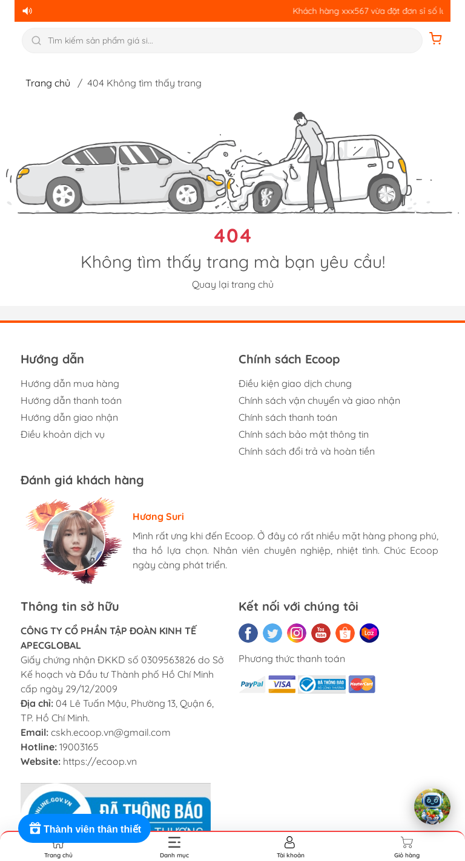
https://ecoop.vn (100, 761)
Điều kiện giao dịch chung (295, 383)
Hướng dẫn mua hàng (70, 383)
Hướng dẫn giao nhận (69, 417)
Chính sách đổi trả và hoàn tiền (307, 451)
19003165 (79, 747)
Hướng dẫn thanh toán (71, 400)
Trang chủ (47, 83)
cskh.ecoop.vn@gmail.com (111, 732)
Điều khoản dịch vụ (63, 434)
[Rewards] (84, 828)
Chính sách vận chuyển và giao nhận (319, 400)
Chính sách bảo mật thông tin (304, 434)
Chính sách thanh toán (288, 417)
